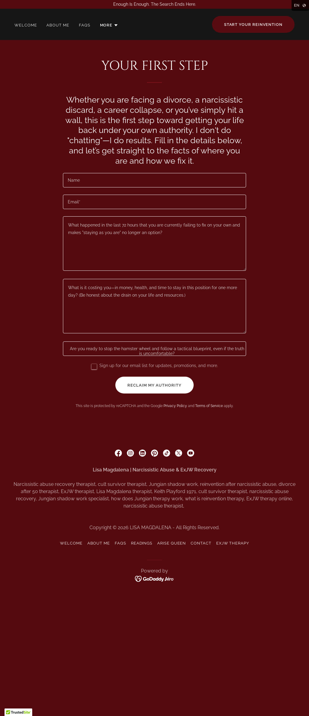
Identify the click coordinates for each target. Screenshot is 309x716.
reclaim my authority (154, 385)
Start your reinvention (253, 24)
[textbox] (154, 180)
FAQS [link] (84, 25)
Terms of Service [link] (209, 406)
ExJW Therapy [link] (232, 543)
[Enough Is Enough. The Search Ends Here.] (154, 4)
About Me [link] (57, 25)
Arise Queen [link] (171, 543)
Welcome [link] (25, 25)
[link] (118, 453)
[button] (109, 25)
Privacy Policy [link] (175, 406)
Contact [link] (201, 543)
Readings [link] (141, 543)
